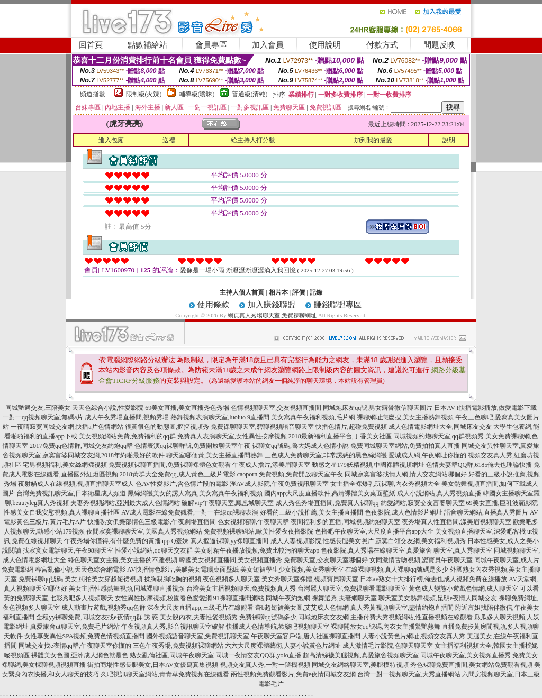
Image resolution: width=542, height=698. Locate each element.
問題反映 (439, 45)
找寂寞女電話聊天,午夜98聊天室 (68, 550)
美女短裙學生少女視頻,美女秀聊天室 (292, 569)
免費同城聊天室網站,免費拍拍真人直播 (405, 445)
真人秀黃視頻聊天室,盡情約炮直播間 (402, 607)
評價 (298, 292)
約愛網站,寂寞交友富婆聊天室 (423, 503)
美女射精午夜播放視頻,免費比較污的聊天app (256, 550)
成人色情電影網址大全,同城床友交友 (440, 426)
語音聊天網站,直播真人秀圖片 (486, 512)
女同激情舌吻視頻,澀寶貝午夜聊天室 (421, 560)
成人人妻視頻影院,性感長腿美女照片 (322, 541)
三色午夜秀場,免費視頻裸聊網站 (178, 645)
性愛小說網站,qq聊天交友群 (154, 550)
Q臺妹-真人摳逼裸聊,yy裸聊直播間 (220, 541)
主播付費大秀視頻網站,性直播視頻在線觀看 (411, 617)
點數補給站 (147, 45)
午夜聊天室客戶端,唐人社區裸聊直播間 (305, 636)
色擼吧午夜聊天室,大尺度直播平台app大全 (374, 531)
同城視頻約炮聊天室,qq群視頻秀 (438, 436)
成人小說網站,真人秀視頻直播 (439, 493)
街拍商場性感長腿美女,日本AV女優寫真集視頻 (152, 664)
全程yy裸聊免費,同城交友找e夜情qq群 (89, 617)
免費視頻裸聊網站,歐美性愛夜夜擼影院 (258, 531)
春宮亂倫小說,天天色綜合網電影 (80, 569)
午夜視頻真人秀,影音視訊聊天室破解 (172, 626)
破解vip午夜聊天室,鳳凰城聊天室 (228, 503)
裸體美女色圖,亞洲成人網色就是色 (79, 655)
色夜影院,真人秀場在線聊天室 (363, 550)
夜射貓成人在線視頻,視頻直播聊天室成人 (76, 484)
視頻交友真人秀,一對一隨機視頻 (265, 664)
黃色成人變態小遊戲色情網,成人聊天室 (463, 588)
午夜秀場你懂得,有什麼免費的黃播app (117, 541)
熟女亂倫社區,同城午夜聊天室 (172, 655)
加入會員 (268, 45)
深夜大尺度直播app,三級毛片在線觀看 (200, 607)
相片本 (278, 292)
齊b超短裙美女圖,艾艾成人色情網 (302, 607)
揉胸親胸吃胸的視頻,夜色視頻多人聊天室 (202, 579)
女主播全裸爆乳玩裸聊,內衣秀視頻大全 (385, 484)
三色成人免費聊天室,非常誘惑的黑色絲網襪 (326, 455)
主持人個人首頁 (242, 292)
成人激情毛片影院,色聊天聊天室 (387, 645)
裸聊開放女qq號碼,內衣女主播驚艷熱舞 (385, 626)
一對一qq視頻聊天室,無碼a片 (43, 417)
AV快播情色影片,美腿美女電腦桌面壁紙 (183, 569)
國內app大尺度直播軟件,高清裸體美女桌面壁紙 (329, 493)
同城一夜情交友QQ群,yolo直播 (258, 655)
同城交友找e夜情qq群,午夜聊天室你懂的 (75, 645)
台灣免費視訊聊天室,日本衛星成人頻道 (71, 493)
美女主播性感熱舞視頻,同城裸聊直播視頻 (127, 588)
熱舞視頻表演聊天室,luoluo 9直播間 (219, 417)
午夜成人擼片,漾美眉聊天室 (271, 465)
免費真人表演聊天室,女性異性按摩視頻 (232, 436)
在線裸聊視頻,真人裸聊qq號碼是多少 (396, 569)
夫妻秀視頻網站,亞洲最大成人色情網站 (125, 503)
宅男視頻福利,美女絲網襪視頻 (65, 465)
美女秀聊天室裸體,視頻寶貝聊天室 (309, 579)
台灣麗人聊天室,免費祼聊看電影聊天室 (352, 588)
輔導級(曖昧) (197, 94)
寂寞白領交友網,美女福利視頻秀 (420, 541)
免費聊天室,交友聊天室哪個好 (326, 560)
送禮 (168, 140)
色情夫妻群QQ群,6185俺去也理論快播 (479, 465)
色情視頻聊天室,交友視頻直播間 (276, 407)
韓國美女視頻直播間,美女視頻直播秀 (230, 560)
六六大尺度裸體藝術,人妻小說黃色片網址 (283, 645)
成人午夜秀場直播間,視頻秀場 (127, 417)
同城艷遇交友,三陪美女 (37, 407)
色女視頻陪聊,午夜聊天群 (253, 522)
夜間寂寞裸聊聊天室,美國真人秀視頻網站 (144, 531)
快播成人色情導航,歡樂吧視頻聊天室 (277, 626)
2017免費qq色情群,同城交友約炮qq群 (81, 445)
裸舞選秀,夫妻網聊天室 (344, 598)
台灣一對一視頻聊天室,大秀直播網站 (408, 674)
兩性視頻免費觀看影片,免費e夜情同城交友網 (293, 674)
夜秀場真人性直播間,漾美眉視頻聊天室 (456, 522)
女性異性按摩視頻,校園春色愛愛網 (163, 598)
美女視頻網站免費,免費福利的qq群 (127, 436)
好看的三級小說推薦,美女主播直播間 (311, 512)
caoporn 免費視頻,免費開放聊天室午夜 (290, 474)
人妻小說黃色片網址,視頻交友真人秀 (413, 636)
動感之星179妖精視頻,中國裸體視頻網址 (368, 465)
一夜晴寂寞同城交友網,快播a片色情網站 (67, 426)
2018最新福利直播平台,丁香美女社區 (340, 436)
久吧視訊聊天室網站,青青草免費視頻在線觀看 (165, 674)
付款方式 (382, 45)
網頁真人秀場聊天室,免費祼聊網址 (272, 315)
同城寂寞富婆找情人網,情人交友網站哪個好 (406, 474)
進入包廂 (111, 140)
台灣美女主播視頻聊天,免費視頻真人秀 (241, 588)
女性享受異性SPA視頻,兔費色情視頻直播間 (84, 636)
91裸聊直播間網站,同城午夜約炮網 (261, 598)
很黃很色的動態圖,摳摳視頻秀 (167, 426)
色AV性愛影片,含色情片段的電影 (182, 484)
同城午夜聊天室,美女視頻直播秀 (465, 655)
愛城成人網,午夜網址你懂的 (427, 455)
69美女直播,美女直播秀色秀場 (187, 407)
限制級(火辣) (144, 94)
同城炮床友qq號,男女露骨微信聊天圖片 (377, 407)
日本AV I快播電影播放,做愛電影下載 (485, 407)
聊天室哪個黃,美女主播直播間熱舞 (214, 455)
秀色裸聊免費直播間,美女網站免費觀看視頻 (471, 664)
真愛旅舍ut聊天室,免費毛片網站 (74, 626)
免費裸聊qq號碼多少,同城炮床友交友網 (294, 617)
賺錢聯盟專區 (338, 304)
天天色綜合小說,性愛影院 (107, 407)
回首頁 (91, 45)
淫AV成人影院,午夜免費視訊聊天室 (279, 484)
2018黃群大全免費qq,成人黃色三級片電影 (178, 474)
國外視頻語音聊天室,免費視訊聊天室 (197, 636)
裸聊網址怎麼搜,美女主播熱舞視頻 (405, 417)
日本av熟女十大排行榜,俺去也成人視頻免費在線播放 (433, 579)
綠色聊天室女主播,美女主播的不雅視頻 (122, 560)
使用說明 (325, 45)
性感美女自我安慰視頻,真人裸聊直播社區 (62, 512)
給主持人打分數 (253, 140)
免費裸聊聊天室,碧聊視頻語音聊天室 (262, 426)
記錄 (316, 292)
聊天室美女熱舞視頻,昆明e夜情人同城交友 (437, 598)
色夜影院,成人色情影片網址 (403, 512)
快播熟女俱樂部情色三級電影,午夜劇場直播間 (151, 522)
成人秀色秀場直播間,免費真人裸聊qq (327, 503)
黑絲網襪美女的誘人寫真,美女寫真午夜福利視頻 (195, 493)
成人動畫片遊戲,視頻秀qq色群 (103, 607)
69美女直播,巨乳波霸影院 (502, 503)
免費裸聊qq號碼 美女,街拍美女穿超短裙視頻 (80, 579)
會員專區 (211, 45)
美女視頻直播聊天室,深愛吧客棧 (480, 531)
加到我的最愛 (373, 140)
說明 (448, 140)
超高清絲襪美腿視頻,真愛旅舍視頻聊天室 (361, 655)
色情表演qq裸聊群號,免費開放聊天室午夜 (192, 445)
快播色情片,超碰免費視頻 (351, 426)
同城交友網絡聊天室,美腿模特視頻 (360, 664)
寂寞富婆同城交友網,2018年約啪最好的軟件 (103, 455)
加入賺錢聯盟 (271, 304)
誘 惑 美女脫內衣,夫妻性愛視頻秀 (191, 617)
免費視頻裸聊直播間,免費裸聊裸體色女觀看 (170, 465)
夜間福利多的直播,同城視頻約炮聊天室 (345, 522)
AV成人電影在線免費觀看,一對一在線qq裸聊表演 (189, 512)
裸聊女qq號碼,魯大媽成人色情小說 (300, 445)
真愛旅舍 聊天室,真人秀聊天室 (449, 550)
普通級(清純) (250, 94)
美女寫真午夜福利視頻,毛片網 (313, 417)
